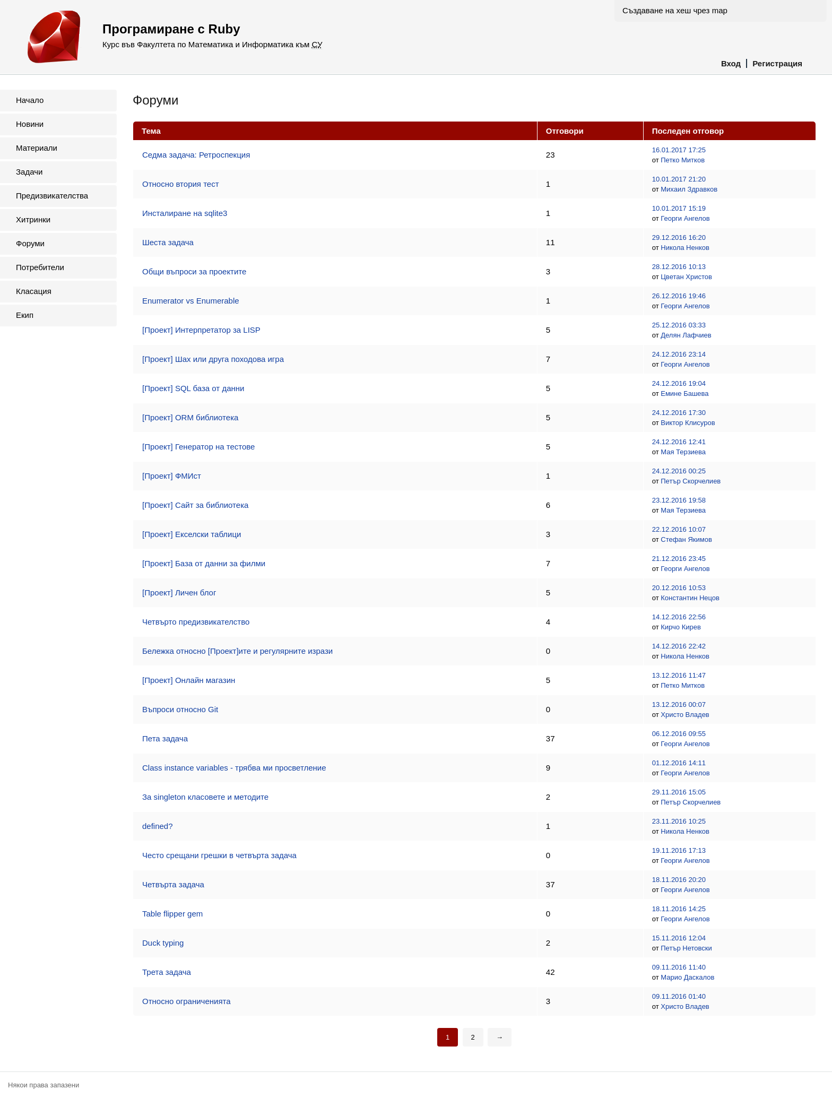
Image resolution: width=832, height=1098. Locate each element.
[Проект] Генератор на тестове (198, 446)
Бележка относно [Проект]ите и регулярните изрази (237, 650)
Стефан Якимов (686, 539)
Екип (24, 314)
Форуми (30, 243)
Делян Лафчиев (686, 335)
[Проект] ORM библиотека (190, 417)
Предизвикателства (52, 195)
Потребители (40, 267)
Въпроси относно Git (180, 709)
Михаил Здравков (689, 189)
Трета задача (166, 971)
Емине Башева (684, 393)
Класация (33, 291)
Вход (731, 63)
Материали (36, 147)
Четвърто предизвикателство (195, 621)
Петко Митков (683, 160)
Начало (30, 100)
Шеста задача (168, 242)
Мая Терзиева (683, 452)
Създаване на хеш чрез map (674, 10)
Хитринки (33, 219)
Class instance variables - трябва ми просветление (234, 767)
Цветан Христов (686, 277)
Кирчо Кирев (681, 627)
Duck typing (163, 942)
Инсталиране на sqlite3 (184, 213)
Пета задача (165, 738)
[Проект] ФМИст (171, 475)
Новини (30, 123)
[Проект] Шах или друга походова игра (213, 359)
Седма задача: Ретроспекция (196, 154)
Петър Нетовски (686, 948)
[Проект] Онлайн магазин (188, 680)
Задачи (29, 171)
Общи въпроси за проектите (194, 271)
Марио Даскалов (687, 977)
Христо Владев (685, 715)
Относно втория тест (180, 183)
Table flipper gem (172, 913)
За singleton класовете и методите (205, 796)
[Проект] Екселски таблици (191, 534)
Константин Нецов (690, 598)
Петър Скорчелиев (691, 481)
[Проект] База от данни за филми (203, 563)
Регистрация (777, 63)
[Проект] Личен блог (179, 592)
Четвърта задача (173, 884)
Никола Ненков (685, 248)
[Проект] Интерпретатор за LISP (201, 329)
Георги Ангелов (685, 218)
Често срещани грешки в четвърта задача (219, 855)
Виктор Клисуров (688, 423)
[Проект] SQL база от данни (193, 388)
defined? (157, 826)
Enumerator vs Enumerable (190, 300)
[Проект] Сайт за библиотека (195, 504)
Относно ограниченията (186, 1001)
